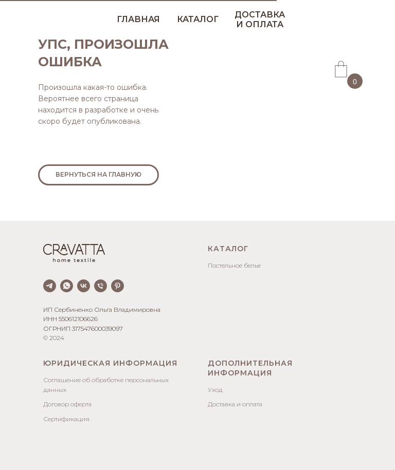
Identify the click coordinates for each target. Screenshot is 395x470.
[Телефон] (100, 285)
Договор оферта (67, 404)
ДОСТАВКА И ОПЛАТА (260, 19)
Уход (215, 389)
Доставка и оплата (235, 404)
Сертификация (66, 419)
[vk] (83, 285)
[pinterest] (117, 285)
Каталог (228, 248)
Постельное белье (234, 265)
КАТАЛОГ (198, 19)
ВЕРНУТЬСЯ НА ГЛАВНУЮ (98, 174)
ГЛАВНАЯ (138, 19)
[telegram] (49, 285)
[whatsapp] (66, 285)
